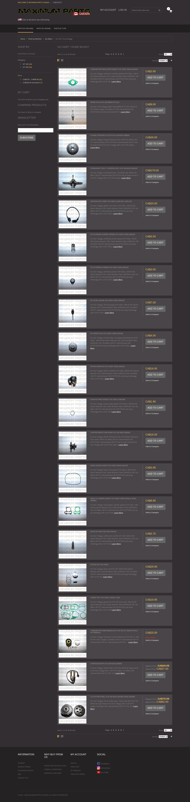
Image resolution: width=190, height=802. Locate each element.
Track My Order (78, 774)
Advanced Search (26, 770)
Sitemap (21, 763)
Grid (62, 60)
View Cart (75, 767)
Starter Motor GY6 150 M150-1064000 (106, 664)
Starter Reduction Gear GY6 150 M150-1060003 (110, 432)
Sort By (155, 61)
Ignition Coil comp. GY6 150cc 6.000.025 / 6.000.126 (111, 201)
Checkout (57, 2)
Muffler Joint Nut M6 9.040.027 (103, 532)
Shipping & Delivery (52, 773)
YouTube (102, 772)
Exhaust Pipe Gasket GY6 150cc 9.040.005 (107, 399)
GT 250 (25, 67)
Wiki (19, 774)
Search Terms (24, 767)
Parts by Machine (35, 39)
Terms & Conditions (53, 769)
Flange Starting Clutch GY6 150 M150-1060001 (110, 135)
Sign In (74, 763)
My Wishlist (76, 770)
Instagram (103, 768)
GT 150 (25, 64)
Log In (123, 10)
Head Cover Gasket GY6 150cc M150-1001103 (109, 466)
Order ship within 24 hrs (55, 766)
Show (161, 54)
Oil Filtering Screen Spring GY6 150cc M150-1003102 (112, 234)
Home (22, 39)
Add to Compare (152, 83)
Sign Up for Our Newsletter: (28, 125)
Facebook (103, 763)
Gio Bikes (48, 39)
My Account (108, 10)
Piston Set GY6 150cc (99, 565)
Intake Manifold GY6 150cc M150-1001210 (107, 366)
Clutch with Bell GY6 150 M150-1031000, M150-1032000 (112, 697)
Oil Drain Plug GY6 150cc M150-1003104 (106, 333)
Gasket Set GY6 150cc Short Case (105, 598)
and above (31, 83)
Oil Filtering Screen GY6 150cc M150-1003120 (109, 267)
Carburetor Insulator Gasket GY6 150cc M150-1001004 (114, 69)
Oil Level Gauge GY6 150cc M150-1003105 (107, 300)
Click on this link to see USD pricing (33, 20)
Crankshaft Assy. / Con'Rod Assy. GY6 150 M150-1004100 (113, 168)
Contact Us (23, 778)
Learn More (116, 82)
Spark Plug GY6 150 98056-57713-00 (104, 102)
